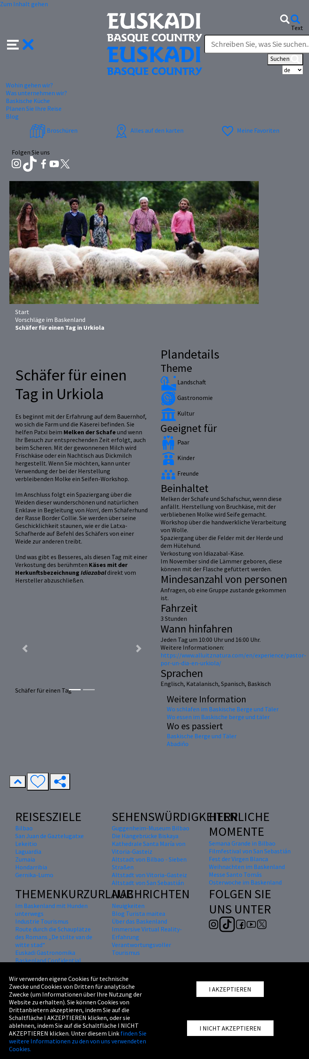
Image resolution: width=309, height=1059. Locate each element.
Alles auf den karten (148, 130)
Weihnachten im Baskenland (247, 867)
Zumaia (25, 859)
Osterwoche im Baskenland (245, 882)
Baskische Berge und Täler (202, 736)
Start (22, 312)
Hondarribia (31, 867)
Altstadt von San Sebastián (148, 883)
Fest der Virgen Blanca (238, 859)
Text (297, 28)
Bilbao (24, 828)
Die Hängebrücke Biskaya (145, 836)
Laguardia (28, 851)
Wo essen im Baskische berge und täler (218, 717)
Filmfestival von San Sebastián (250, 851)
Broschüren (54, 130)
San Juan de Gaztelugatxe (49, 836)
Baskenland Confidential (48, 960)
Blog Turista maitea (138, 913)
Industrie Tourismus (42, 921)
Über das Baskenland (139, 921)
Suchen (285, 59)
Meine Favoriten (249, 130)
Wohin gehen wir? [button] (29, 85)
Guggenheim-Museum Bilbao (150, 828)
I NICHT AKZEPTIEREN (230, 1028)
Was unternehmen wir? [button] (36, 93)
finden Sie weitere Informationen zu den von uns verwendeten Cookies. (78, 1041)
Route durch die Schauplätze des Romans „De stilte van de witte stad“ (53, 937)
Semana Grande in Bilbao (242, 843)
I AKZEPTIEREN (230, 989)
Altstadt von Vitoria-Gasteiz (149, 875)
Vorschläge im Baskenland (50, 319)
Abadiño (178, 744)
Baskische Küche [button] (28, 101)
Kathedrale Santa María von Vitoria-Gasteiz (148, 847)
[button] (20, 44)
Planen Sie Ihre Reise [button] (34, 108)
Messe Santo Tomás (235, 874)
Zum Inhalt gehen (24, 4)
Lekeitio (26, 844)
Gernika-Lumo (34, 875)
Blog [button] (12, 116)
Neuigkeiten (128, 906)
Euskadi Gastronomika (45, 952)
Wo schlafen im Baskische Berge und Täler (223, 709)
